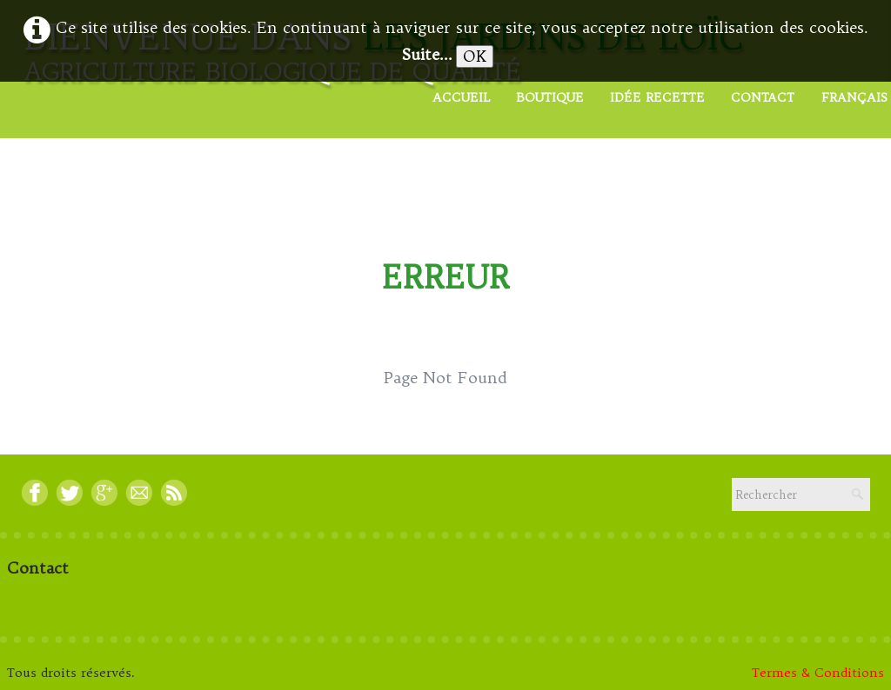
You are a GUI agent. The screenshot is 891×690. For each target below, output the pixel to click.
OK (474, 56)
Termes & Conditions (818, 672)
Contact (762, 97)
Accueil (461, 97)
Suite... (427, 54)
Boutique (550, 97)
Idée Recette (657, 97)
